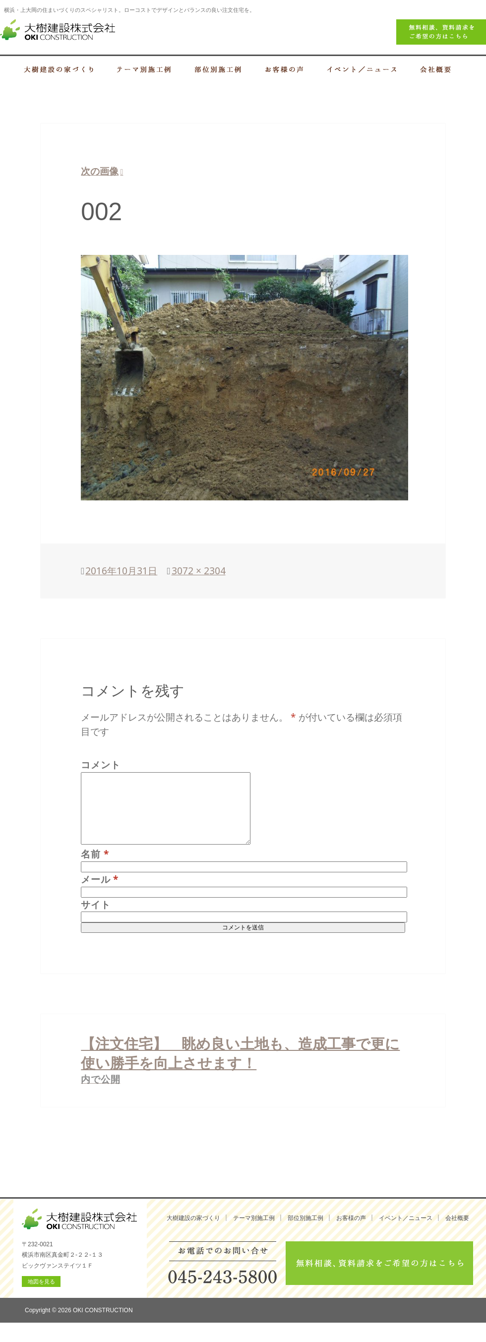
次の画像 (100, 171)
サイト (95, 904)
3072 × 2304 (199, 570)
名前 (95, 853)
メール (100, 879)
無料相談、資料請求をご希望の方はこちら (379, 1263)
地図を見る (41, 1281)
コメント (100, 764)
